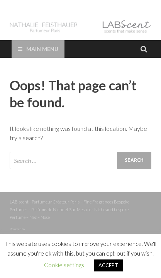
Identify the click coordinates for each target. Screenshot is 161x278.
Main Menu (42, 49)
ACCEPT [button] (108, 265)
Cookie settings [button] (64, 264)
